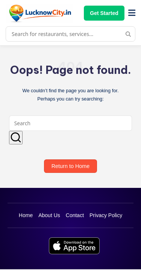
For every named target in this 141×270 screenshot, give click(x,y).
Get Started (104, 13)
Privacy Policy (105, 215)
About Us (49, 215)
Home (26, 215)
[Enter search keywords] (70, 123)
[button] (16, 137)
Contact (75, 215)
